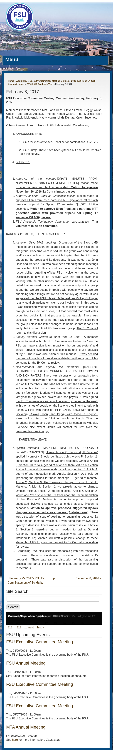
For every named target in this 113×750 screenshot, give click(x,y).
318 (10, 627)
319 (19, 627)
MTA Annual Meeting (26, 727)
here (15, 739)
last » (40, 627)
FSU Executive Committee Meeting (39, 641)
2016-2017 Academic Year (40, 84)
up (53, 578)
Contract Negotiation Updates (27, 616)
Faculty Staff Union (26, 37)
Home (11, 81)
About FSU (21, 81)
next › (31, 627)
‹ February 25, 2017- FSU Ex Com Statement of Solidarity (26, 580)
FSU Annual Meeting (26, 663)
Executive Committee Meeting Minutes (49, 81)
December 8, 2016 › (88, 578)
